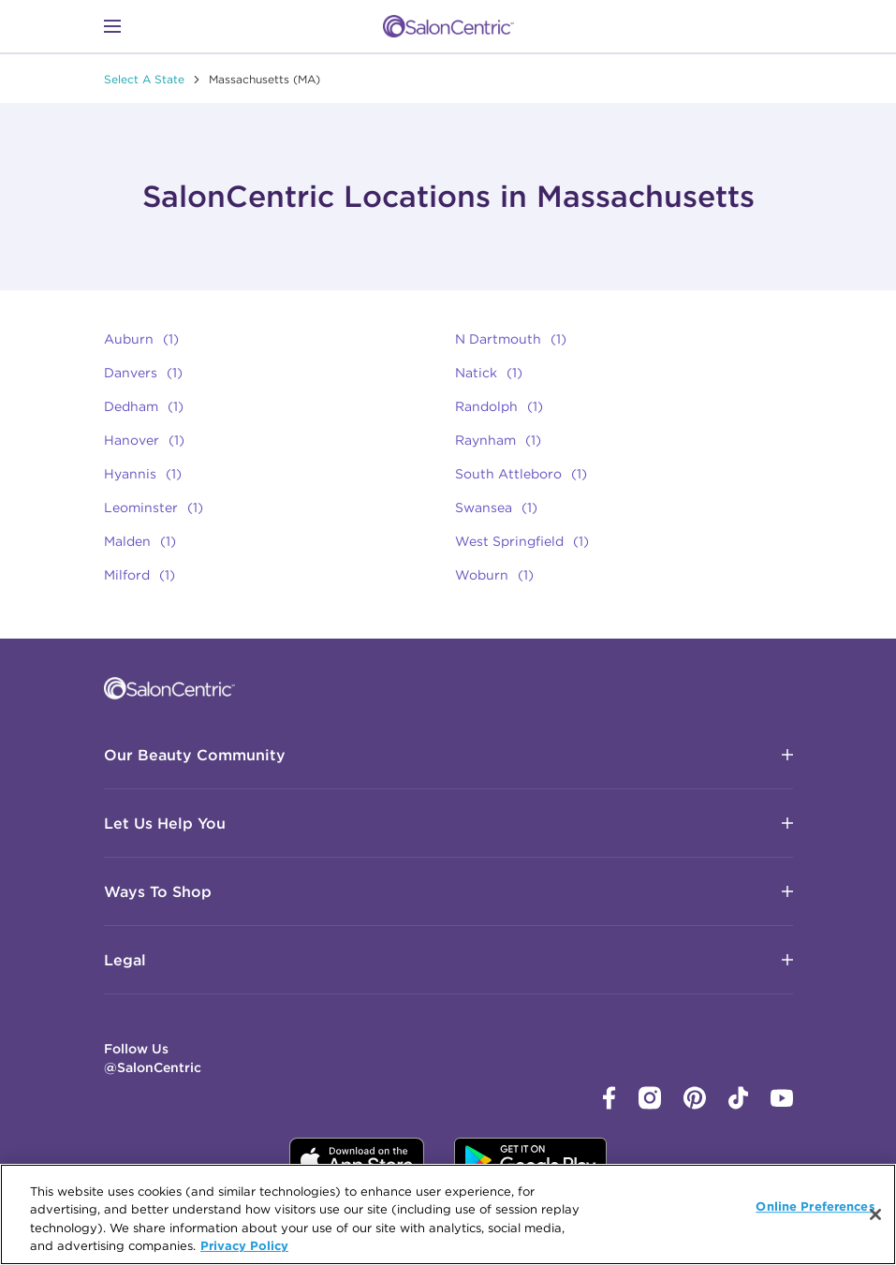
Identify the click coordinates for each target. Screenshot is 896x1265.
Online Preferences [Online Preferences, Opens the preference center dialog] (815, 1206)
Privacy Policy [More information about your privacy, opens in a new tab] (244, 1245)
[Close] (875, 1214)
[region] (448, 1214)
